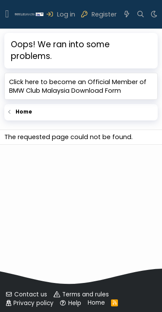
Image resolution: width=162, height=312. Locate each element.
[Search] (140, 14)
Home (96, 303)
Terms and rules (85, 294)
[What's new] (127, 14)
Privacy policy (33, 303)
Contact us (30, 294)
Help (74, 303)
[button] (7, 14)
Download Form (96, 90)
